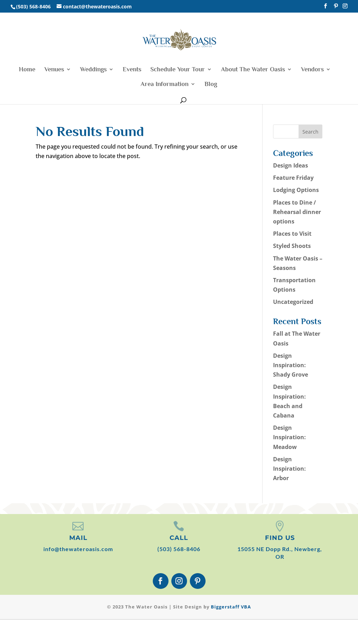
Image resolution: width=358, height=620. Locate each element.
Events (132, 70)
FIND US (280, 538)
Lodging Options (296, 190)
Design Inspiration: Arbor (289, 468)
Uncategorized (293, 302)
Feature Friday (293, 177)
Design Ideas (290, 165)
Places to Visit (292, 233)
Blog (211, 84)
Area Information (164, 84)
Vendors (312, 70)
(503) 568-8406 (178, 549)
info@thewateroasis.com (78, 549)
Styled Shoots (292, 246)
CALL (179, 538)
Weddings (93, 70)
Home (27, 70)
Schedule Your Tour (177, 70)
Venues (54, 70)
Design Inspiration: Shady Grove (290, 365)
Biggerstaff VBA (231, 607)
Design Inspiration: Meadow (289, 437)
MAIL (78, 538)
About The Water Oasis (253, 70)
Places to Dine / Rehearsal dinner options (297, 212)
